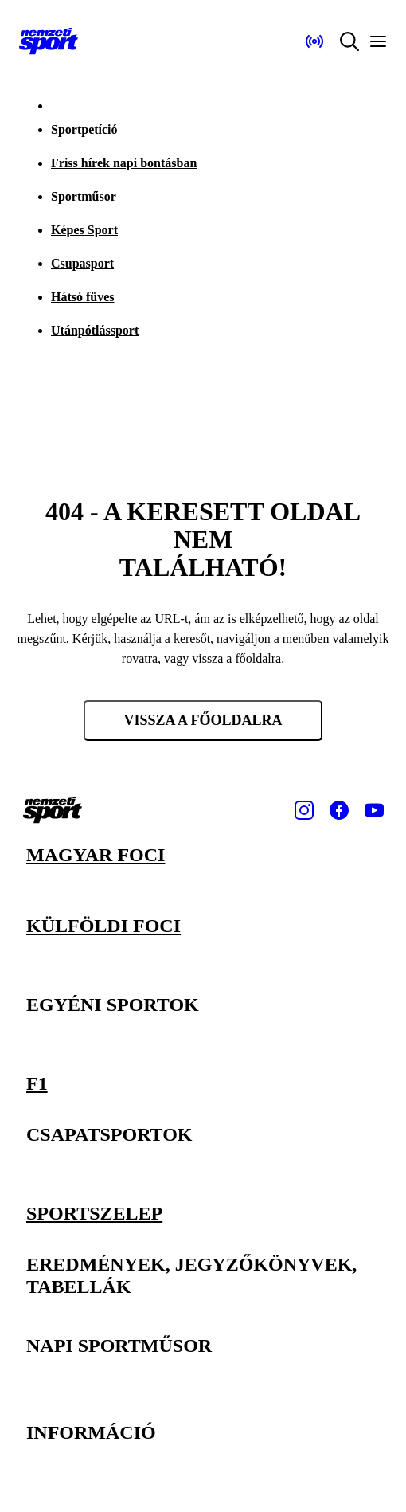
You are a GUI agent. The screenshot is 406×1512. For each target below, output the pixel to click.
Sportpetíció (84, 129)
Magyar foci (95, 854)
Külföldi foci (103, 925)
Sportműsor (83, 196)
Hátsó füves (83, 297)
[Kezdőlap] (48, 41)
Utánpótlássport (95, 330)
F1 (37, 1083)
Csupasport (82, 263)
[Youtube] (374, 810)
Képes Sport (84, 230)
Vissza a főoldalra (202, 720)
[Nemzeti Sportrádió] (314, 41)
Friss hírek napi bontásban (124, 163)
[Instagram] (304, 810)
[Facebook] (339, 810)
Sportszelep (94, 1212)
